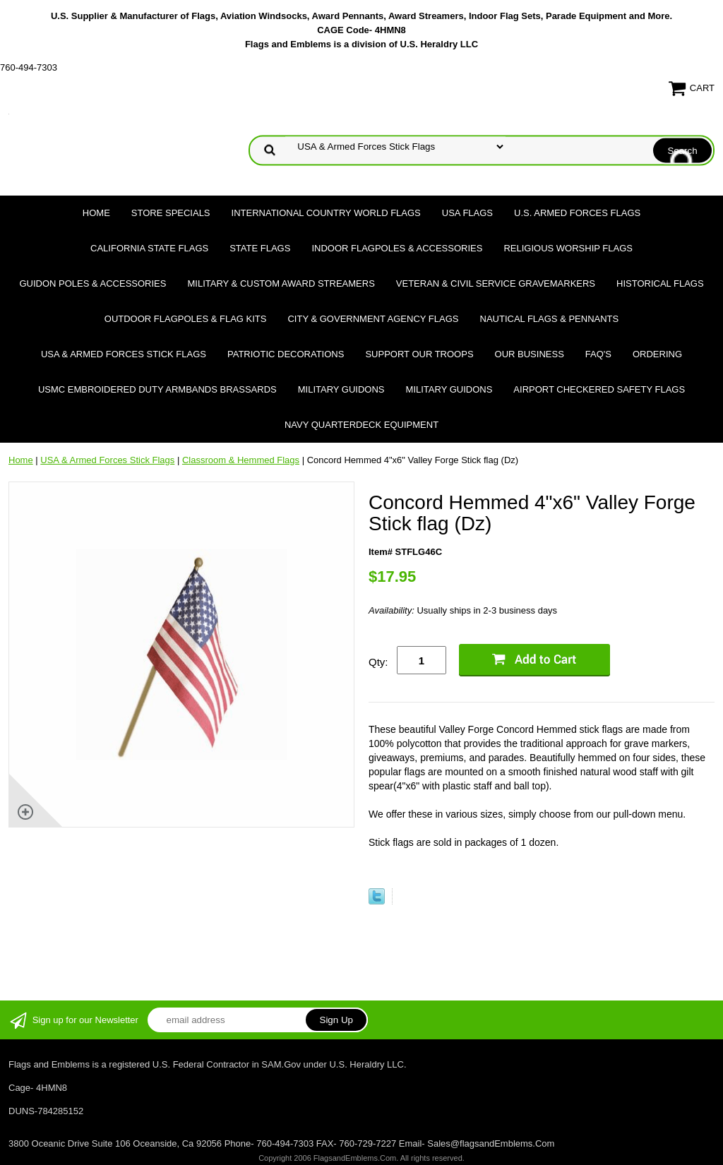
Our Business (529, 354)
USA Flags (467, 213)
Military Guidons (341, 389)
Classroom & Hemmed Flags (240, 460)
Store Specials (170, 213)
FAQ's (598, 354)
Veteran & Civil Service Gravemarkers (495, 283)
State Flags (259, 248)
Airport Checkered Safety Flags (599, 389)
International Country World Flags (326, 213)
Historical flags (660, 283)
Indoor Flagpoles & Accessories (396, 248)
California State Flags (149, 248)
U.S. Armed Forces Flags (577, 213)
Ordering (657, 354)
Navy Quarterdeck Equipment (361, 424)
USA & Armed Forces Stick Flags (123, 354)
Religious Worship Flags (568, 248)
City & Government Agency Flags (372, 318)
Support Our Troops (419, 354)
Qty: (378, 662)
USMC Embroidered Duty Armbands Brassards (157, 389)
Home (96, 213)
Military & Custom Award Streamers (280, 283)
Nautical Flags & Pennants (549, 318)
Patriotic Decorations (285, 354)
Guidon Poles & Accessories (92, 283)
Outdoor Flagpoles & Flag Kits (185, 318)
